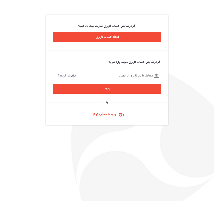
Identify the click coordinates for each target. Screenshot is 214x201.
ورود (107, 88)
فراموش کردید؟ (67, 75)
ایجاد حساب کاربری (107, 37)
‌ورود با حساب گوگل (103, 115)
